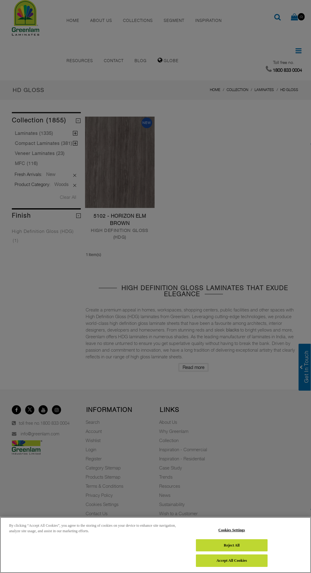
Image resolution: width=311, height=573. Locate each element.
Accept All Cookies (232, 560)
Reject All (232, 545)
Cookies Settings (231, 530)
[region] (155, 545)
